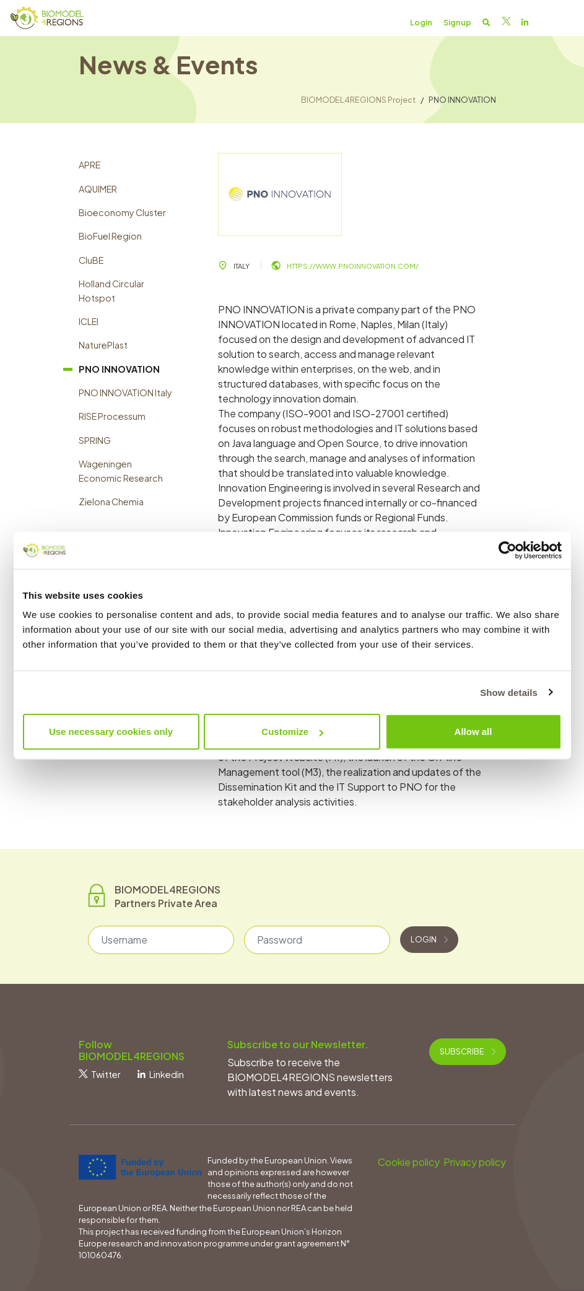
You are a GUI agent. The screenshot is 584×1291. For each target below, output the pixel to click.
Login (429, 939)
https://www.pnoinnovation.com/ (345, 265)
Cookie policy (409, 1161)
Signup (457, 22)
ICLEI (88, 321)
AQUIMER (98, 188)
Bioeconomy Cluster (122, 212)
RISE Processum (112, 416)
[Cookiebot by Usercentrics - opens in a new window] (507, 550)
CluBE (91, 260)
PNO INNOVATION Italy (125, 392)
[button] (486, 22)
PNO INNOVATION (119, 369)
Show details (509, 692)
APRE (89, 164)
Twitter (100, 1074)
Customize (292, 731)
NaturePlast (103, 344)
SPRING (95, 440)
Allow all (473, 731)
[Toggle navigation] (560, 21)
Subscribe (467, 1051)
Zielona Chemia (111, 501)
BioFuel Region (110, 235)
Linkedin (160, 1074)
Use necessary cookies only (111, 731)
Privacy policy (474, 1161)
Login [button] (421, 22)
